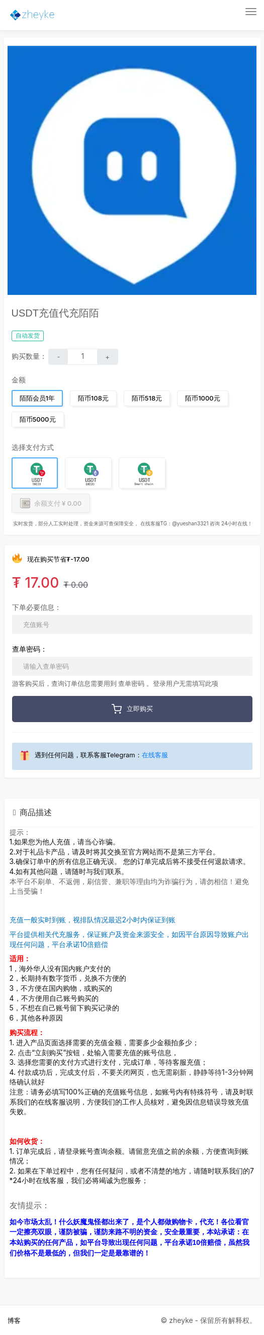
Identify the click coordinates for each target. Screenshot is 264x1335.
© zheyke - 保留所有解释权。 (208, 1320)
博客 (14, 1320)
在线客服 (155, 755)
